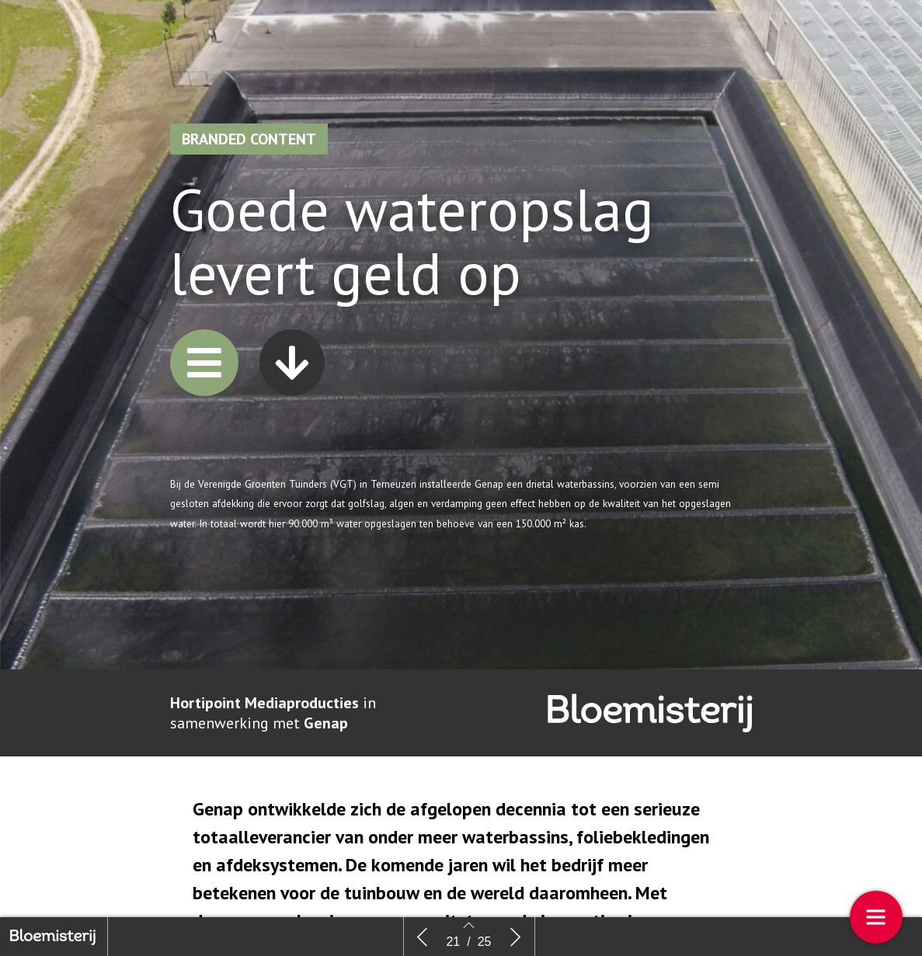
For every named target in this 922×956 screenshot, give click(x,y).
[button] (204, 377)
